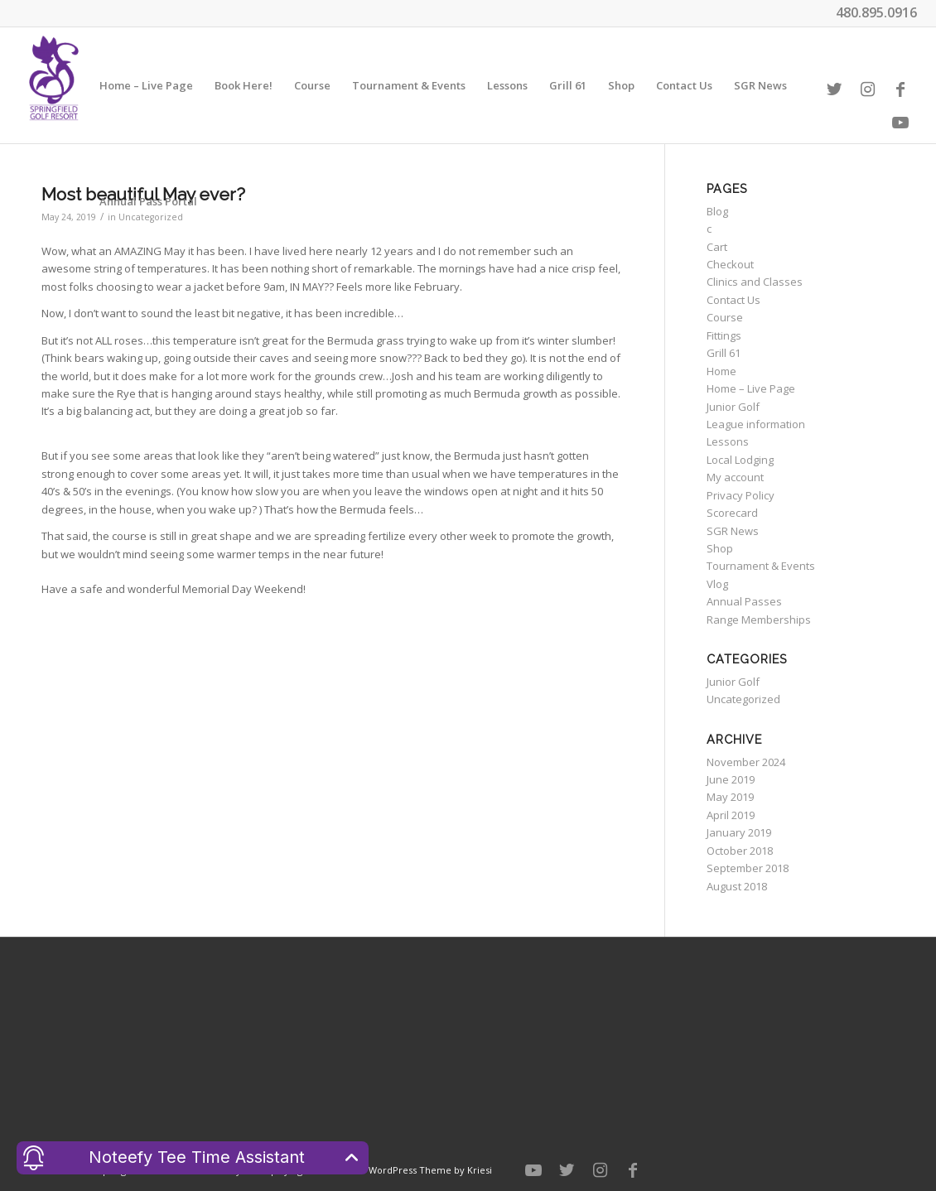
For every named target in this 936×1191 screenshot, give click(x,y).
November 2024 (746, 762)
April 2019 (731, 815)
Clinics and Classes (755, 281)
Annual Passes (744, 601)
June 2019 (731, 779)
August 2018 (737, 886)
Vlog (717, 583)
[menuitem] (146, 85)
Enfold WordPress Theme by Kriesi (415, 1170)
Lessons (728, 441)
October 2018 (740, 850)
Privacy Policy (740, 495)
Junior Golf (733, 406)
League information (756, 424)
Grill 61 (724, 352)
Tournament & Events (761, 565)
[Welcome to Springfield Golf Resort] (54, 85)
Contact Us (733, 299)
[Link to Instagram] (867, 89)
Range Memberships (759, 619)
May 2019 (730, 796)
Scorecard (732, 512)
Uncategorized (743, 699)
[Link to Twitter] (834, 89)
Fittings (724, 335)
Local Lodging (740, 459)
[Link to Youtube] (900, 122)
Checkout (730, 264)
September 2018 (748, 868)
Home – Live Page (751, 388)
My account (735, 477)
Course (725, 317)
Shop (720, 548)
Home (721, 371)
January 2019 (739, 832)
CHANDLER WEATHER (468, 1037)
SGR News (733, 530)
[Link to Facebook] (900, 89)
